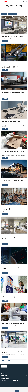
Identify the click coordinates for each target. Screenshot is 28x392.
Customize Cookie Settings (11, 390)
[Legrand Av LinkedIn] (3, 384)
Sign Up (16, 380)
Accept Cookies (17, 390)
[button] (1, 1)
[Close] (27, 388)
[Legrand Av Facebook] (1, 384)
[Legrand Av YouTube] (5, 384)
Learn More (5, 41)
